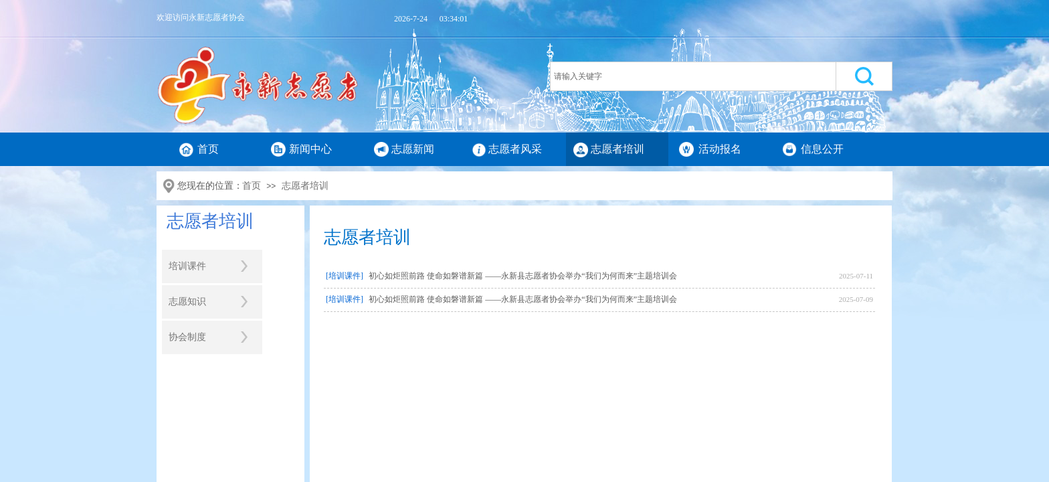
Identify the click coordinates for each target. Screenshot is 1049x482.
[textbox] (693, 76)
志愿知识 (187, 302)
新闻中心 (310, 149)
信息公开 (822, 149)
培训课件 (187, 266)
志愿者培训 (617, 149)
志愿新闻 (412, 149)
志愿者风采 (515, 149)
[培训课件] (344, 275)
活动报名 (719, 149)
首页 (208, 149)
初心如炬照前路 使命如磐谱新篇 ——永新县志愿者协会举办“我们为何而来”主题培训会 (523, 275)
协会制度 (187, 337)
